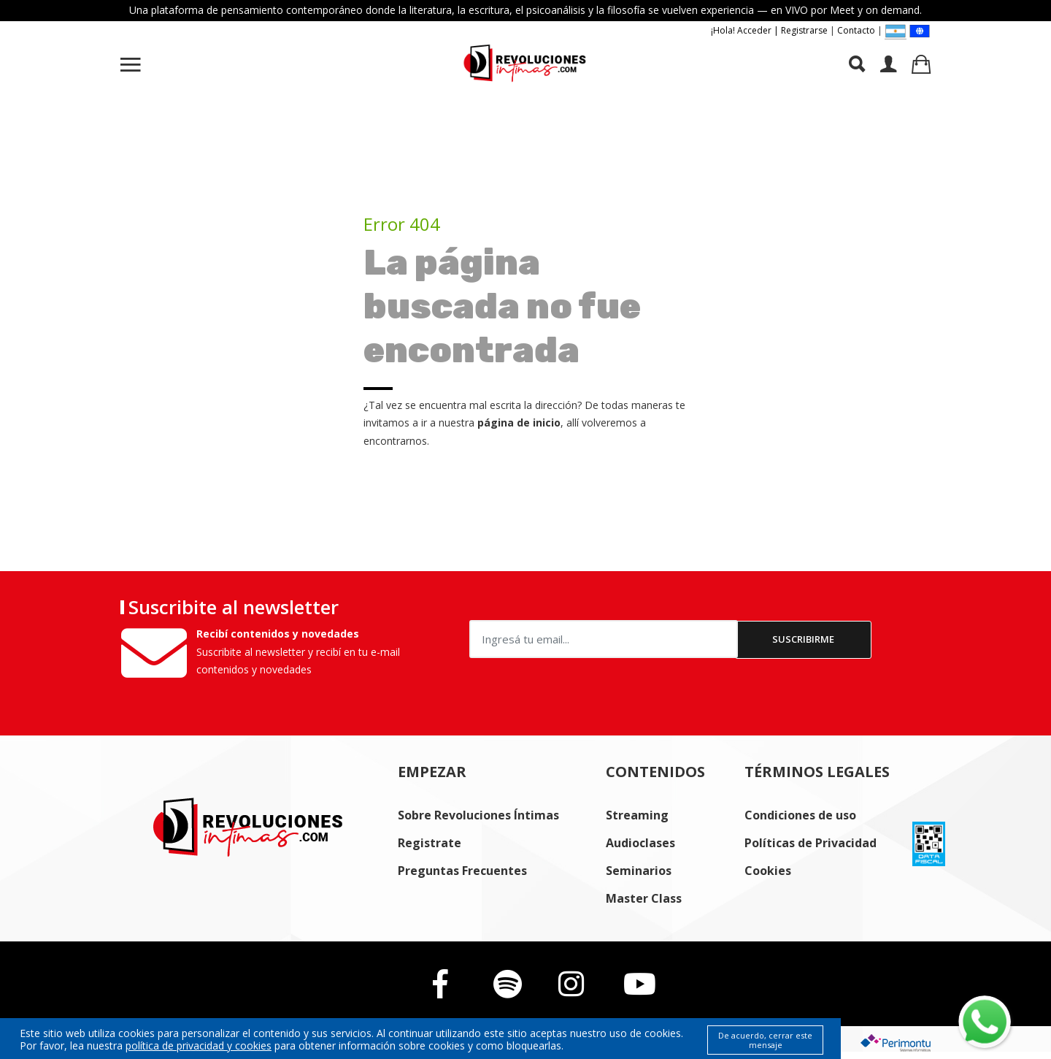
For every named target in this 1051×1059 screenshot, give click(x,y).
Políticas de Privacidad (810, 843)
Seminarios (638, 871)
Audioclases (640, 843)
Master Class (644, 898)
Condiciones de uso (800, 815)
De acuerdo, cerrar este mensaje (765, 1040)
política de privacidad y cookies (199, 1045)
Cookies (767, 871)
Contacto (856, 30)
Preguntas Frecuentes (462, 871)
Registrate (429, 843)
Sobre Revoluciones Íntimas (478, 815)
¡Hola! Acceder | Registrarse (769, 30)
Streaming (637, 815)
